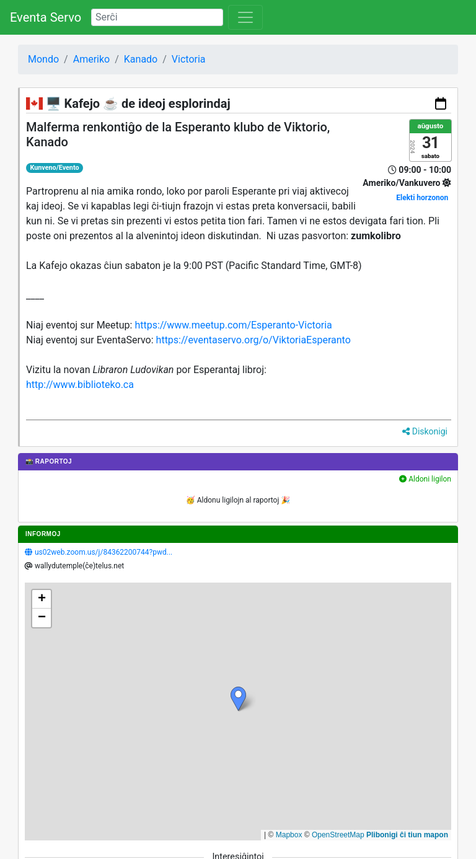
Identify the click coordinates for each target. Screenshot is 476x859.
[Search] (157, 17)
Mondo (43, 59)
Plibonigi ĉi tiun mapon (407, 834)
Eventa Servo (45, 17)
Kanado (140, 59)
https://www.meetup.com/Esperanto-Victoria (233, 325)
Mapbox (289, 834)
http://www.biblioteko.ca (80, 384)
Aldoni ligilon (425, 479)
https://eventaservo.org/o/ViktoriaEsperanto (253, 340)
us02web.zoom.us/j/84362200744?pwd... (103, 552)
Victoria (189, 59)
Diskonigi (424, 431)
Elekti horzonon (422, 197)
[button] (238, 698)
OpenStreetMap (338, 834)
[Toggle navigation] (245, 17)
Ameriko (91, 59)
